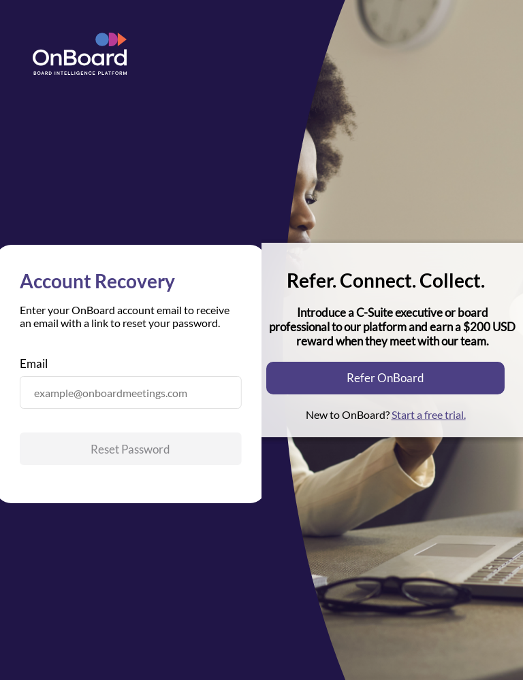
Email (34, 363)
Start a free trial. (429, 414)
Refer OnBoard (385, 378)
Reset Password (130, 449)
